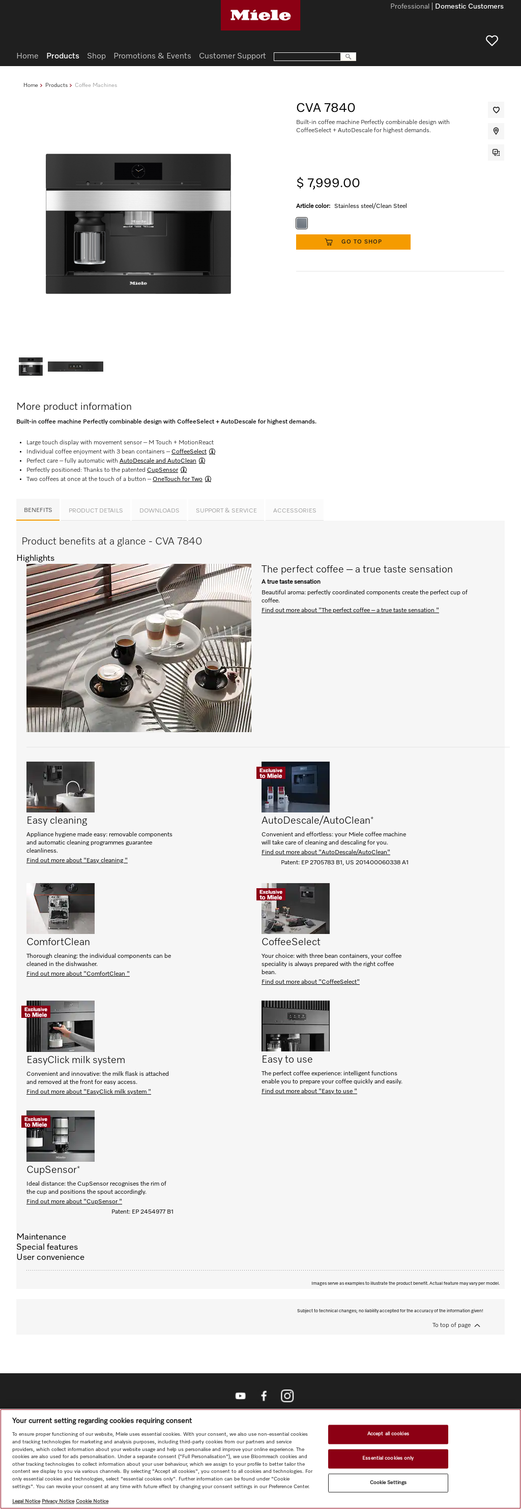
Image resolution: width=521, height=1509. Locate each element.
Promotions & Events (152, 56)
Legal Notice (26, 1501)
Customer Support (232, 56)
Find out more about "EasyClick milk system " (88, 1092)
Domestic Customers (469, 7)
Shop (96, 56)
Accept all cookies (388, 1434)
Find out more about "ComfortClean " (78, 974)
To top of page (451, 1325)
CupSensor (162, 470)
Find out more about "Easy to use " (309, 1092)
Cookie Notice (92, 1501)
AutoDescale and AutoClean (158, 461)
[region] (260, 1459)
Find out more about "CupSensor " (74, 1202)
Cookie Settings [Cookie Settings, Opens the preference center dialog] (388, 1482)
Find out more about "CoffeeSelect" (311, 982)
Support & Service (226, 511)
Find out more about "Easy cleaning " (77, 861)
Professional (409, 7)
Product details (96, 511)
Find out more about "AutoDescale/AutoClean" (326, 853)
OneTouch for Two (177, 479)
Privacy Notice (58, 1501)
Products (56, 85)
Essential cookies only (388, 1458)
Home (30, 85)
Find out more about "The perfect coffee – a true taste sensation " (350, 611)
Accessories (294, 511)
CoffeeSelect (189, 452)
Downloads (159, 511)
